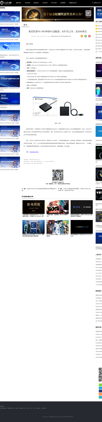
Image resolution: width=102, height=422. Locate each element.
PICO (34, 408)
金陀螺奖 (62, 2)
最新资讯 (18, 2)
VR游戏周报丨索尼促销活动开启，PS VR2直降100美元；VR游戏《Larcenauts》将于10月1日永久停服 (33, 216)
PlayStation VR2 (67, 36)
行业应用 (44, 2)
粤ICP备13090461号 (68, 416)
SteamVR (55, 36)
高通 (28, 408)
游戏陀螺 (21, 408)
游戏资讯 (36, 2)
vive (31, 408)
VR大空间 (54, 2)
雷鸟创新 (38, 408)
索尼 (52, 36)
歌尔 (25, 408)
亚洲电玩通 (43, 408)
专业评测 (27, 2)
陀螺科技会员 (73, 2)
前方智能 (16, 408)
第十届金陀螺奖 (3, 408)
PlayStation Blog (34, 152)
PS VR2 (60, 36)
